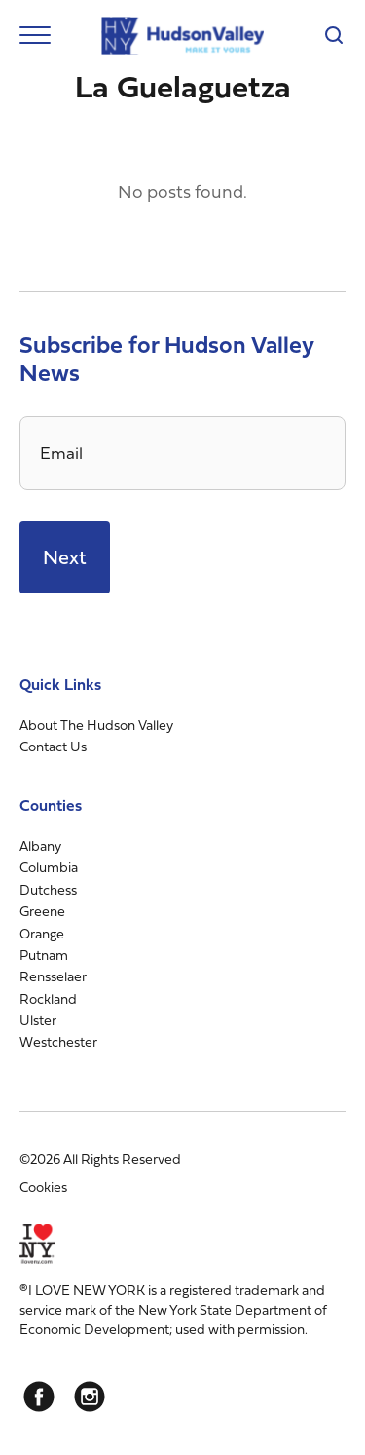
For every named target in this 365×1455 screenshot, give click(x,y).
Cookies (43, 1186)
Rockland (48, 998)
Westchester (58, 1041)
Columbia (48, 867)
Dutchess (48, 889)
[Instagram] (89, 1396)
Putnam (43, 954)
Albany (40, 845)
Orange (41, 933)
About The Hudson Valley (96, 724)
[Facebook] (38, 1396)
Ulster (37, 1020)
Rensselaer (53, 976)
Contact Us (53, 746)
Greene (42, 910)
